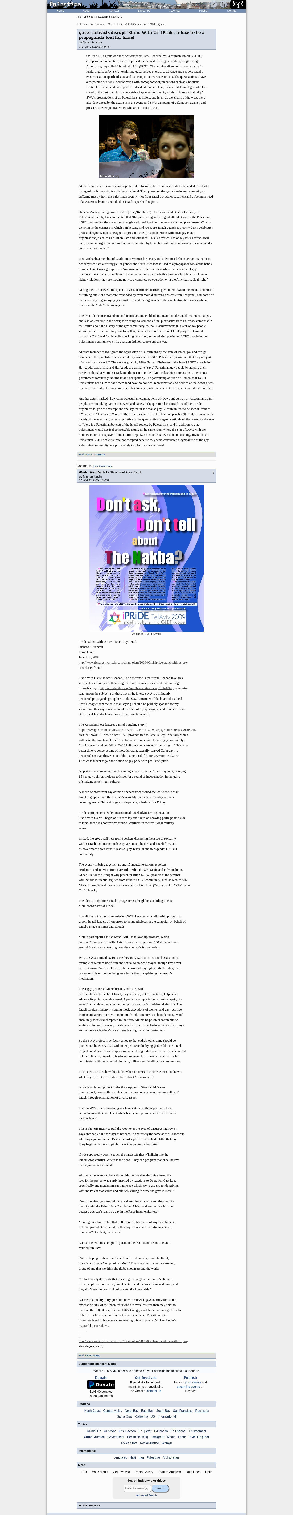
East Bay (147, 1410)
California (141, 1416)
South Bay (163, 1410)
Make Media (100, 1471)
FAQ (84, 1471)
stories (193, 1382)
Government (115, 1437)
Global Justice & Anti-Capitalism (127, 24)
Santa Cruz (124, 1416)
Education (161, 1431)
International (97, 24)
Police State (129, 1443)
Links (208, 1471)
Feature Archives (169, 1471)
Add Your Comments (92, 454)
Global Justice (94, 1437)
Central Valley (112, 1410)
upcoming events (188, 1386)
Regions (84, 1403)
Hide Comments (102, 466)
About (86, 10)
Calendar (175, 10)
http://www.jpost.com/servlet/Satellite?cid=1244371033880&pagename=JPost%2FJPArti (137, 730)
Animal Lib (94, 1431)
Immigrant (157, 1437)
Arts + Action (127, 1431)
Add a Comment (89, 1355)
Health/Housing (137, 1437)
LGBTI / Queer (157, 24)
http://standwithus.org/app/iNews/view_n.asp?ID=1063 (136, 688)
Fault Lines (193, 1471)
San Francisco (183, 1410)
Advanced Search (146, 1495)
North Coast (92, 1410)
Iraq (141, 1457)
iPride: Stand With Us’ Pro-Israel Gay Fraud (110, 472)
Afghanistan (171, 1457)
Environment (197, 1431)
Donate (231, 10)
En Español (178, 1431)
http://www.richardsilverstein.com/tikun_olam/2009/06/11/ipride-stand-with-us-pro (133, 662)
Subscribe (143, 10)
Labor (182, 1437)
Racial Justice (149, 1443)
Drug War (144, 1431)
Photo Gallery (144, 1471)
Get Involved (121, 1471)
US (153, 1416)
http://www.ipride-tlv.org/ (162, 756)
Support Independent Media (97, 1363)
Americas (120, 1457)
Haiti (133, 1457)
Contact (114, 10)
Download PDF (140, 634)
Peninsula (202, 1410)
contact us (154, 1390)
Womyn (167, 1443)
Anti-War (110, 1431)
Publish (203, 10)
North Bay (131, 1410)
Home (60, 10)
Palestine (82, 24)
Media (171, 1437)
